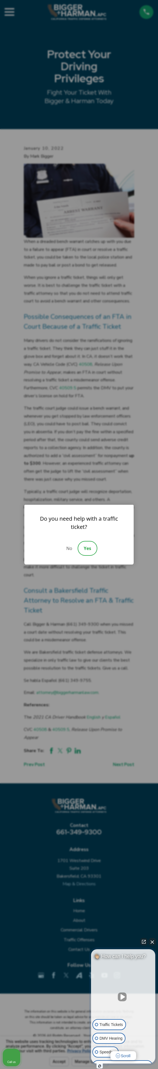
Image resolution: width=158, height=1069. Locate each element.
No (69, 548)
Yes (87, 548)
